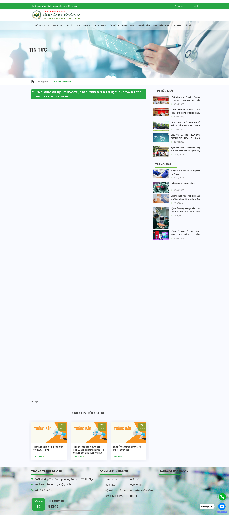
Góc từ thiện (137, 485)
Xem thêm (38, 456)
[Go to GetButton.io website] (222, 512)
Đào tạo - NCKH (56, 26)
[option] (49, 441)
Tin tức (70, 26)
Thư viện (177, 25)
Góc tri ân (110, 485)
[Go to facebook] (222, 506)
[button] (114, 75)
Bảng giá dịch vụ (161, 25)
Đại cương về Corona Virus (183, 183)
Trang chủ (43, 81)
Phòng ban (100, 25)
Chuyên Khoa (84, 25)
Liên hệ (188, 25)
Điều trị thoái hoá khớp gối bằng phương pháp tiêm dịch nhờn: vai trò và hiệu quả (185, 199)
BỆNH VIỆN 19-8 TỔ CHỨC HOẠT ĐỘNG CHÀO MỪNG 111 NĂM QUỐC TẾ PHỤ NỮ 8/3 (185, 234)
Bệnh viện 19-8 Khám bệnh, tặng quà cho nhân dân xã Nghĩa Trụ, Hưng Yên (185, 150)
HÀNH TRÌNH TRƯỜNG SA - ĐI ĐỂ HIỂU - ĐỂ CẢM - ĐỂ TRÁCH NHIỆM (185, 125)
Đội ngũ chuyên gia (118, 25)
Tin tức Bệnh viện (61, 81)
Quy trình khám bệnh (140, 25)
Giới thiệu (40, 26)
